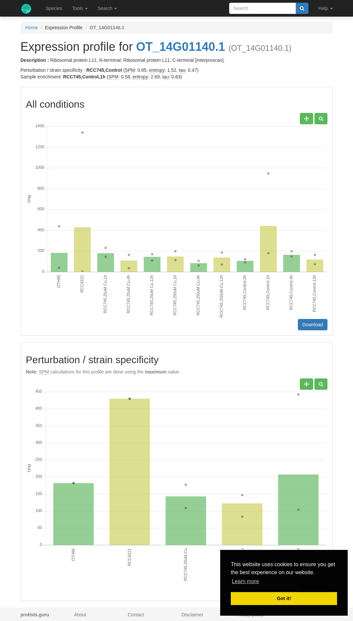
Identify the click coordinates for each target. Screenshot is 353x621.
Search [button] (107, 8)
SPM (130, 70)
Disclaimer (192, 614)
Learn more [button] (245, 581)
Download (312, 324)
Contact (136, 614)
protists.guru (35, 614)
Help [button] (325, 8)
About (80, 614)
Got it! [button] (284, 598)
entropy (157, 70)
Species (54, 8)
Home (32, 27)
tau (182, 70)
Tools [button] (80, 8)
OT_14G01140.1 (180, 46)
